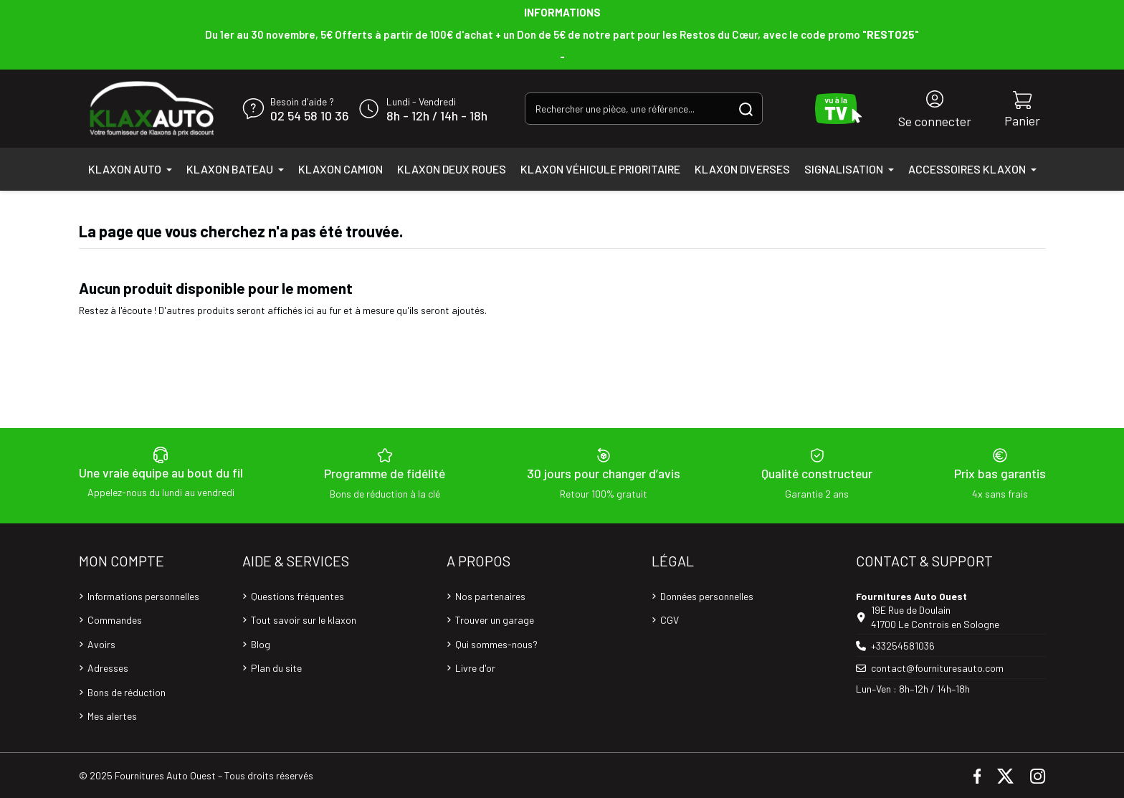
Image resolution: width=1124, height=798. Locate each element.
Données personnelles (706, 596)
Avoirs (101, 644)
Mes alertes (112, 716)
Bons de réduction (126, 692)
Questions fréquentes (297, 596)
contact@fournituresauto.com (937, 668)
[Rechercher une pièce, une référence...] (746, 108)
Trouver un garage (494, 620)
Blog (260, 644)
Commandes (114, 620)
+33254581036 (903, 646)
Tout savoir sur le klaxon (303, 620)
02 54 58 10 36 (309, 116)
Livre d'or (475, 668)
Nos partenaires (490, 596)
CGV (669, 620)
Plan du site (276, 668)
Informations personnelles (143, 596)
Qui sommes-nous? (496, 644)
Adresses (107, 668)
